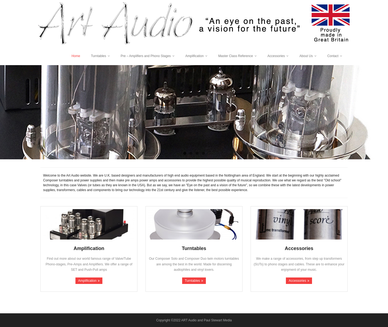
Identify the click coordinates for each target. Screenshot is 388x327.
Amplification (194, 56)
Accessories (276, 56)
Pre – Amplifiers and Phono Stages (146, 56)
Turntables (98, 56)
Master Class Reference (235, 56)
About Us (306, 56)
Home (75, 56)
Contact (332, 56)
